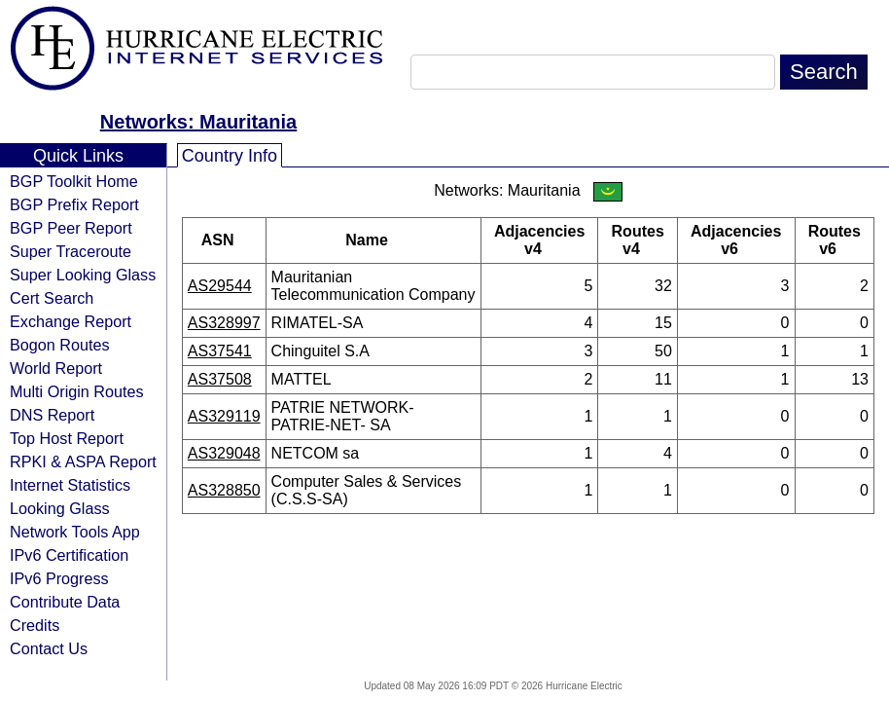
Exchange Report (70, 321)
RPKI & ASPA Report (83, 461)
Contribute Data (65, 601)
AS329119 (224, 416)
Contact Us (49, 648)
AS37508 (220, 379)
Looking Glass (60, 508)
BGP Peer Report (71, 228)
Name (373, 240)
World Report (56, 368)
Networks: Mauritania (198, 121)
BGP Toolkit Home (74, 181)
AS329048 (224, 453)
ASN (224, 240)
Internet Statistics (70, 485)
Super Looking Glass (83, 274)
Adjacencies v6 (736, 240)
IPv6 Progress (59, 578)
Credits (34, 625)
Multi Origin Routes (77, 391)
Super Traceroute (70, 251)
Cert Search (51, 298)
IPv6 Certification (69, 555)
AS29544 (220, 285)
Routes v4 (638, 240)
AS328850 (224, 490)
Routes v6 (834, 240)
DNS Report (52, 415)
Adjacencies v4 (539, 240)
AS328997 (224, 322)
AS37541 (220, 351)
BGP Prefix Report (74, 204)
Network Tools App (75, 531)
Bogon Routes (60, 344)
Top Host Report (67, 438)
